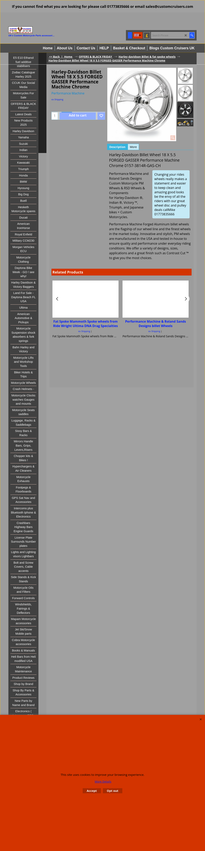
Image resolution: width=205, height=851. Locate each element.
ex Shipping (57, 99)
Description (117, 147)
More (133, 147)
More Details (103, 781)
